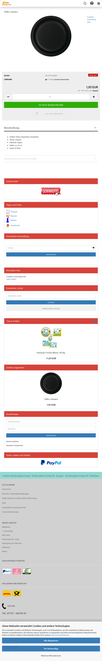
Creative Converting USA (91, 19)
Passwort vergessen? (14, 445)
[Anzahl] (51, 97)
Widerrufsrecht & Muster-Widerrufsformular (19, 498)
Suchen (51, 302)
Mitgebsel (6, 547)
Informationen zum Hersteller (20, 158)
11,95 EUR (51, 358)
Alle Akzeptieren (51, 640)
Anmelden (51, 254)
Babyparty (6, 527)
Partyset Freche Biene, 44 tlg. (51, 352)
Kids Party (6, 535)
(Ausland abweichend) (61, 79)
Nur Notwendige (51, 648)
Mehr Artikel (11, 279)
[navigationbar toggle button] (98, 3)
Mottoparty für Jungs (10, 539)
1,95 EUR (51, 404)
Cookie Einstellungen (10, 512)
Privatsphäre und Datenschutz (14, 507)
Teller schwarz (51, 399)
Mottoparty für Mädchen (12, 543)
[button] (8, 97)
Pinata (4, 551)
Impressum (6, 489)
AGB (4, 503)
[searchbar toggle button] (85, 3)
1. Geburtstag (7, 531)
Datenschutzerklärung (60, 635)
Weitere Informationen (51, 655)
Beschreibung (11, 127)
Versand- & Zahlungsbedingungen (15, 493)
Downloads (15, 225)
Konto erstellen (12, 441)
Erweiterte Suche (51, 308)
